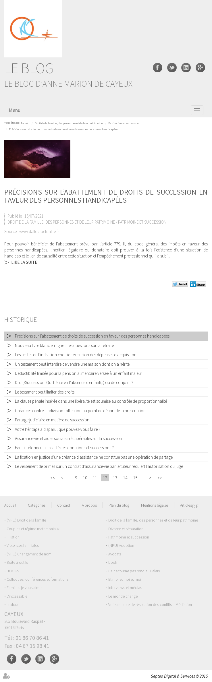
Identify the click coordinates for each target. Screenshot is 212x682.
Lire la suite (24, 262)
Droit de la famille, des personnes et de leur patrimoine (69, 123)
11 (95, 477)
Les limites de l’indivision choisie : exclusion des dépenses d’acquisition (75, 354)
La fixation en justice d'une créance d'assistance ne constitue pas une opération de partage (94, 457)
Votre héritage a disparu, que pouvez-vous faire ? (57, 429)
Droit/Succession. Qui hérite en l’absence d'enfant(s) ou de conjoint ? (74, 382)
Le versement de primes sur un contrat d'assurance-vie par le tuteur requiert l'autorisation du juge (99, 466)
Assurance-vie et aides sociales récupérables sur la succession (68, 438)
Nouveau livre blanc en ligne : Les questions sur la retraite (64, 345)
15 (135, 477)
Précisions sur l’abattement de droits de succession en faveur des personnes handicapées (63, 129)
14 (125, 477)
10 (85, 477)
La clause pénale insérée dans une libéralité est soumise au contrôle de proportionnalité (91, 401)
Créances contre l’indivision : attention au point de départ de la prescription (80, 410)
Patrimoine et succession (123, 123)
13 (115, 477)
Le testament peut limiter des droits (44, 392)
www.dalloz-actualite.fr (39, 231)
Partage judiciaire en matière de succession (52, 420)
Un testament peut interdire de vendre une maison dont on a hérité (72, 364)
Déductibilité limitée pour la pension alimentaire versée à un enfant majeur (78, 373)
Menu (14, 110)
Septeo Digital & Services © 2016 (179, 676)
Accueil (25, 123)
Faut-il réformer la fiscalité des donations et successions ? (64, 447)
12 (105, 477)
